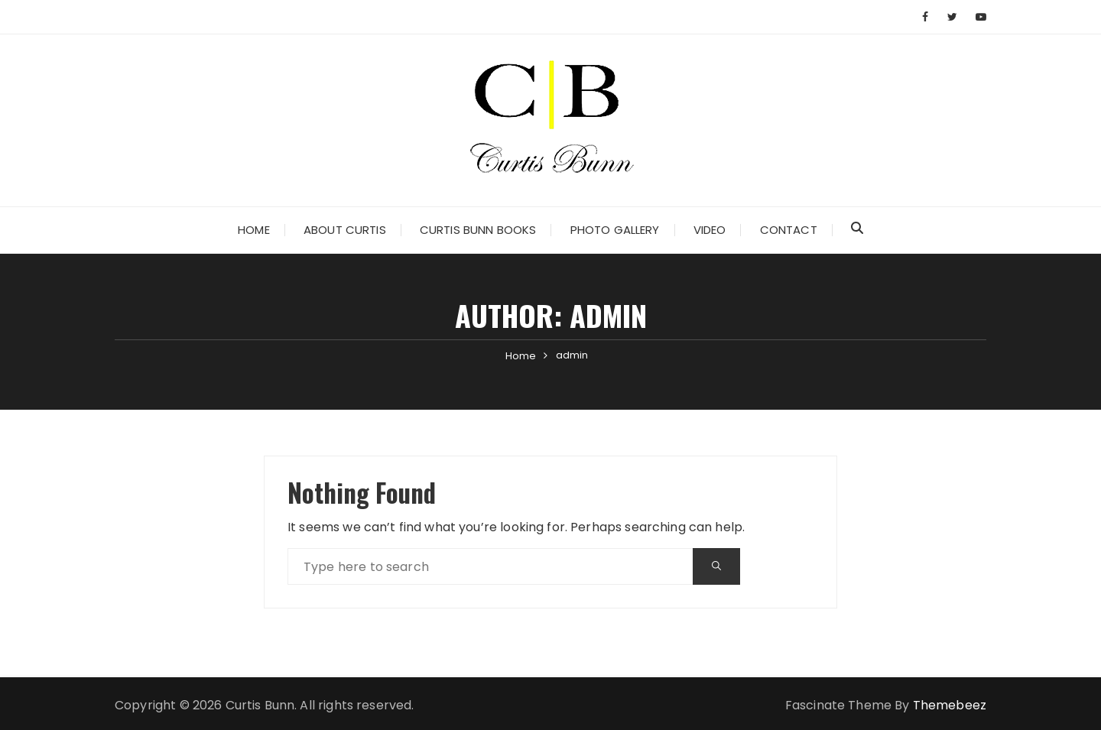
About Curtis (345, 230)
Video (709, 230)
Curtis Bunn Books (478, 230)
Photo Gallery (615, 230)
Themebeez (949, 705)
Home (254, 230)
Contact (788, 230)
